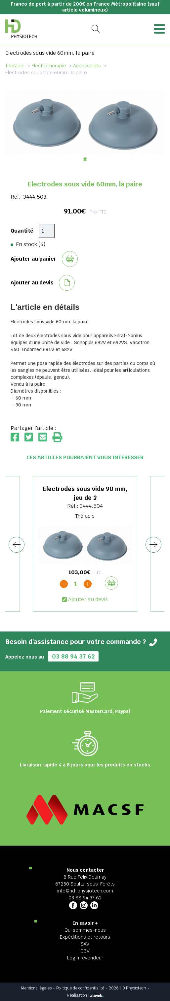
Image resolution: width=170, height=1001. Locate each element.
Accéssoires (87, 66)
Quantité (22, 230)
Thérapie (14, 66)
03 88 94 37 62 (73, 656)
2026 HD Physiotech (127, 988)
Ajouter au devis (85, 599)
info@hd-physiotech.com (85, 891)
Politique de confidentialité (80, 988)
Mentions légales (36, 988)
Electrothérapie (48, 66)
